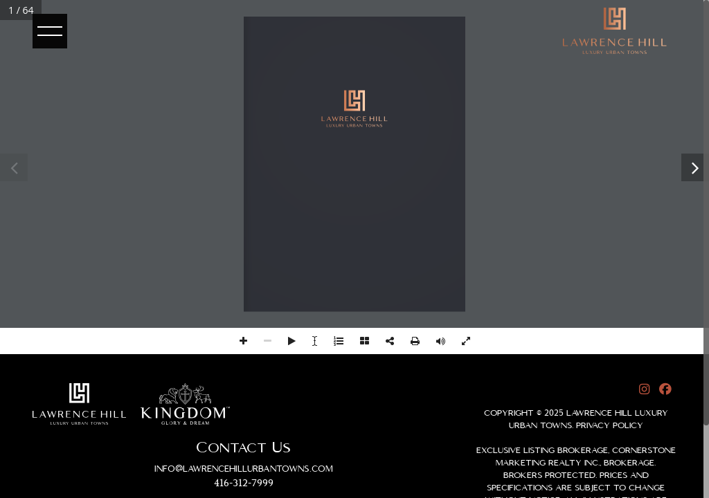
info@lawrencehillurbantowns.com (243, 469)
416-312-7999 (243, 483)
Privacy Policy (609, 426)
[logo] (615, 31)
